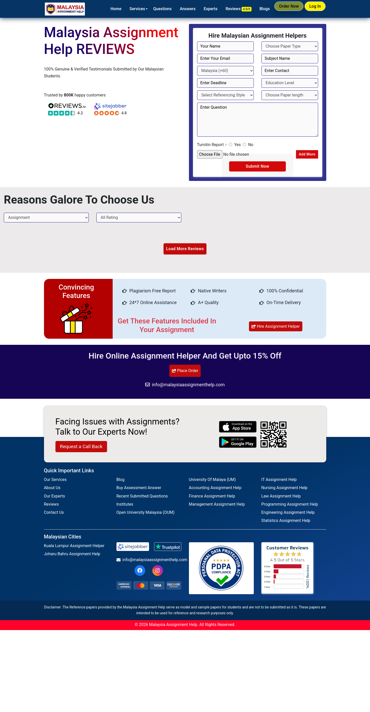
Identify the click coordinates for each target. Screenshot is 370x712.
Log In (312, 8)
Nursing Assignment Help (284, 489)
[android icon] (238, 443)
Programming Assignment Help (289, 505)
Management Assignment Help (217, 505)
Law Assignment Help (281, 497)
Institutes (125, 505)
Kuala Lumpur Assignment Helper (74, 547)
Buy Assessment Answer (138, 489)
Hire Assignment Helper (275, 327)
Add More (304, 154)
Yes (237, 144)
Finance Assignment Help (212, 497)
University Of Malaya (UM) (212, 480)
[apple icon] (238, 428)
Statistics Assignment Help (285, 521)
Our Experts (54, 497)
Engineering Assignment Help (288, 513)
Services (127, 8)
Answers (177, 8)
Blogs (254, 8)
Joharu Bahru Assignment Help (72, 555)
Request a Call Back (81, 448)
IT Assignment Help (279, 480)
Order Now (281, 8)
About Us (52, 489)
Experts (200, 8)
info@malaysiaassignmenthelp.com (185, 386)
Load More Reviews (185, 250)
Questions (152, 8)
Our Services (55, 480)
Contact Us (54, 513)
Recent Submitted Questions (142, 497)
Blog (120, 480)
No (251, 144)
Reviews (228, 8)
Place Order (185, 372)
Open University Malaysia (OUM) (145, 513)
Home (105, 8)
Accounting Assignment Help (215, 489)
